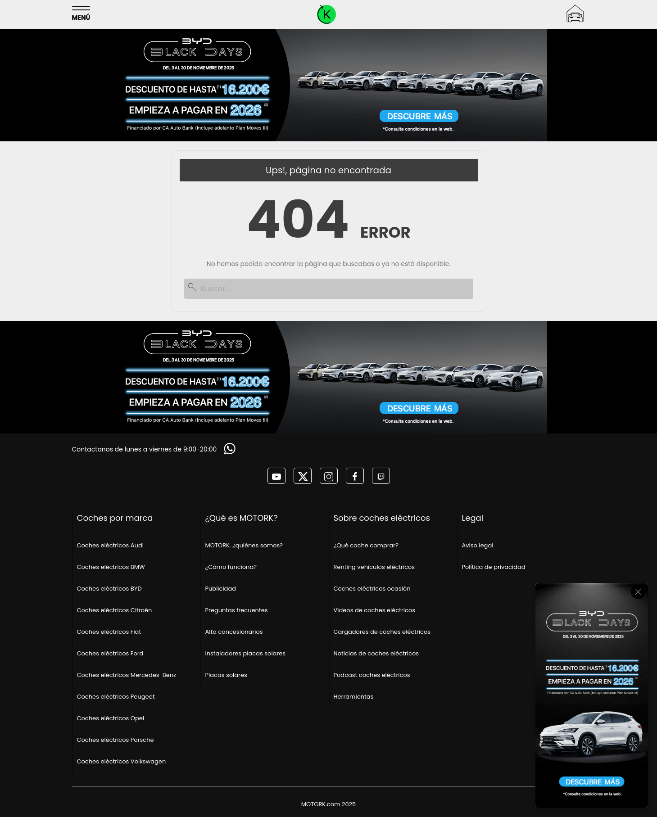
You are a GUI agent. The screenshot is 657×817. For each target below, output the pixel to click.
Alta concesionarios (234, 631)
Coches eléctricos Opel (111, 718)
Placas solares (226, 675)
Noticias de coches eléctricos (376, 653)
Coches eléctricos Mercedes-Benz (126, 675)
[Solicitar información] (230, 448)
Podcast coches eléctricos (372, 675)
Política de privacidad (494, 567)
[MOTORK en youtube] (276, 476)
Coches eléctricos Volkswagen (121, 761)
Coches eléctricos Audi (110, 545)
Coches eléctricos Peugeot (116, 696)
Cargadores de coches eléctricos (382, 631)
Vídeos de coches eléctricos (374, 610)
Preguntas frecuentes (236, 610)
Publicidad (220, 588)
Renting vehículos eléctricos (374, 567)
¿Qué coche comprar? (366, 545)
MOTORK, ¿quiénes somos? (244, 545)
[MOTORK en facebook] (355, 476)
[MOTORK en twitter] (303, 476)
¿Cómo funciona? (231, 567)
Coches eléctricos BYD (109, 588)
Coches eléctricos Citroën (114, 610)
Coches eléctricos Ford (110, 653)
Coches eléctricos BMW (111, 567)
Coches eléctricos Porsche (115, 740)
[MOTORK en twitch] (381, 476)
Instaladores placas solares (245, 653)
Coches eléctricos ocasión (372, 588)
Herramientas (354, 696)
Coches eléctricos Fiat (109, 631)
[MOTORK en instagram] (329, 476)
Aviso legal (478, 545)
